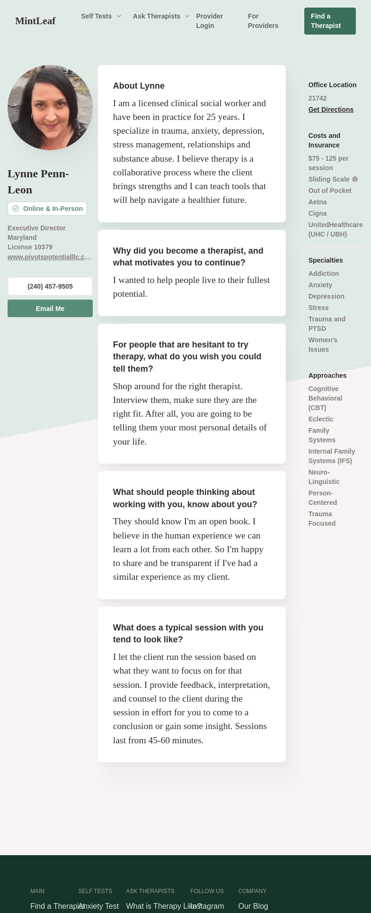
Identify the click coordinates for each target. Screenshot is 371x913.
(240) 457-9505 (50, 286)
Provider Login (209, 20)
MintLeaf (35, 21)
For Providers (263, 20)
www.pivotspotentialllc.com (50, 257)
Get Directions (331, 109)
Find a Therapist (326, 20)
